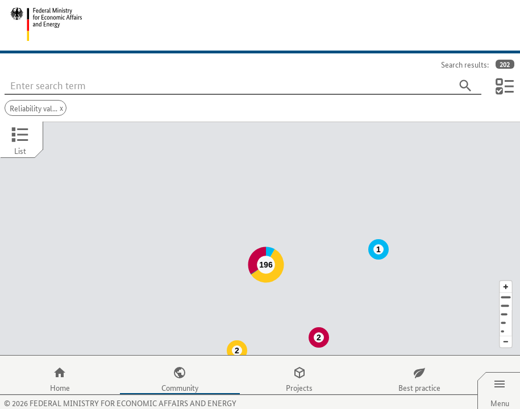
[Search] (465, 86)
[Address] (506, 274)
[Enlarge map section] (506, 263)
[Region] (506, 291)
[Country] (506, 300)
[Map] (260, 227)
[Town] (506, 283)
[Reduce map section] (506, 319)
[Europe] (506, 308)
